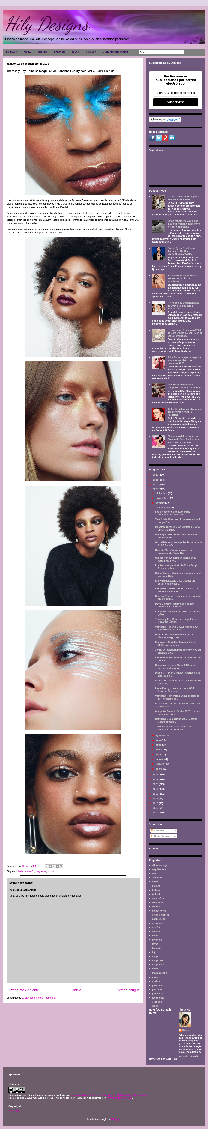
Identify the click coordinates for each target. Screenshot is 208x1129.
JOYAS (75, 52)
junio (159, 745)
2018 (156, 793)
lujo (154, 952)
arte (154, 873)
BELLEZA (91, 52)
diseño (30, 871)
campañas (158, 898)
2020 (156, 784)
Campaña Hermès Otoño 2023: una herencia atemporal (175, 666)
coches (156, 906)
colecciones (159, 910)
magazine (41, 871)
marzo (160, 759)
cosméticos (158, 919)
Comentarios (160, 836)
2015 (156, 808)
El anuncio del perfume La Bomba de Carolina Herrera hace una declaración (183, 439)
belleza (22, 871)
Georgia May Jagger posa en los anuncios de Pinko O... (173, 551)
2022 (156, 774)
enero (159, 768)
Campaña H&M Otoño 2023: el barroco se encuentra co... (177, 697)
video (155, 1006)
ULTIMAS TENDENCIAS (115, 52)
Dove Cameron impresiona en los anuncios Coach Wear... (174, 605)
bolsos (156, 890)
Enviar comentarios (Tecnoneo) (39, 997)
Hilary (185, 1030)
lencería (156, 948)
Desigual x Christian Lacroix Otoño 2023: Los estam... (175, 643)
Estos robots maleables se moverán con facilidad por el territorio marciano (183, 224)
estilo (155, 935)
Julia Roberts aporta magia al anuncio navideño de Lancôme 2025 (184, 360)
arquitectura (159, 869)
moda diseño (159, 973)
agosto (160, 735)
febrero (160, 763)
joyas (155, 943)
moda (51, 871)
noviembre (162, 498)
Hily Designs (47, 24)
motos (155, 977)
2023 (156, 489)
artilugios (157, 877)
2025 (156, 479)
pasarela (157, 985)
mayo (159, 749)
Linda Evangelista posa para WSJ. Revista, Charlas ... (175, 690)
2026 (156, 474)
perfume (157, 989)
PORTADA (11, 52)
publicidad (158, 993)
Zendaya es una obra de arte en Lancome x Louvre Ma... (173, 728)
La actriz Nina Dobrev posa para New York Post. (183, 198)
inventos (157, 939)
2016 (156, 803)
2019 (156, 789)
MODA (27, 52)
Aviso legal (13, 1110)
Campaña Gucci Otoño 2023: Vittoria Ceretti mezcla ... (176, 720)
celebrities (158, 902)
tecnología (158, 997)
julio (158, 740)
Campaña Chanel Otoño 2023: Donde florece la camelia (176, 590)
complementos (160, 914)
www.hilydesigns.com (119, 1097)
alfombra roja (159, 865)
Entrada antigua (128, 990)
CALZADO (59, 52)
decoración (158, 923)
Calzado (156, 894)
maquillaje (158, 964)
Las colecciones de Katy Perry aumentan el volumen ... (172, 513)
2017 (156, 798)
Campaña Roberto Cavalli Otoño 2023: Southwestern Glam (177, 628)
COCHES (42, 52)
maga (155, 956)
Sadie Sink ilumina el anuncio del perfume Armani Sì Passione (184, 412)
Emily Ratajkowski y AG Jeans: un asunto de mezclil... (175, 582)
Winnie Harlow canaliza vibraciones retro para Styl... (175, 559)
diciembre (162, 493)
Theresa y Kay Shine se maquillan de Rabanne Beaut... (176, 621)
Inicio (77, 990)
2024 (156, 484)
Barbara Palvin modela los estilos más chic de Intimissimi (182, 278)
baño (155, 881)
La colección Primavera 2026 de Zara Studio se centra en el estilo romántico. (184, 333)
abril (159, 754)
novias (156, 981)
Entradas (158, 830)
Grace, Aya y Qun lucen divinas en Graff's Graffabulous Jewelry (181, 251)
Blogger (115, 1119)
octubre (160, 502)
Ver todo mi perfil (188, 1056)
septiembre (162, 507)
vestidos (157, 1001)
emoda (156, 931)
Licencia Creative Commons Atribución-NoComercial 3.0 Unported (109, 1095)
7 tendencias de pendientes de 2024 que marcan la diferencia (183, 305)
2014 (156, 812)
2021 (156, 779)
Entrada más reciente (23, 990)
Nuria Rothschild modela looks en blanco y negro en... (174, 636)
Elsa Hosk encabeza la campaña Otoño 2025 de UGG (184, 386)
